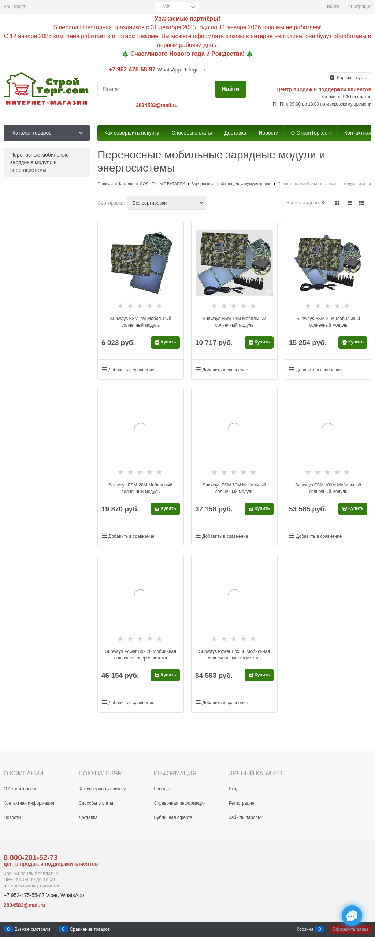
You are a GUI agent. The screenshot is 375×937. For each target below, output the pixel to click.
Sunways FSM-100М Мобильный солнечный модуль (328, 488)
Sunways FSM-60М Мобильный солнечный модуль (234, 488)
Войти (333, 6)
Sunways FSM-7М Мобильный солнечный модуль (140, 322)
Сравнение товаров (90, 929)
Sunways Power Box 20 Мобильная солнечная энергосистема (140, 655)
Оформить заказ (350, 929)
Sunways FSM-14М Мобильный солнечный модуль (234, 322)
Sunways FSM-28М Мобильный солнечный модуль (140, 488)
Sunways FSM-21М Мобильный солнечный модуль (328, 322)
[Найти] (230, 89)
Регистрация (358, 6)
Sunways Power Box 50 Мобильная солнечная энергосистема (234, 655)
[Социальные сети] (352, 915)
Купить (168, 342)
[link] (337, 203)
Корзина (305, 929)
